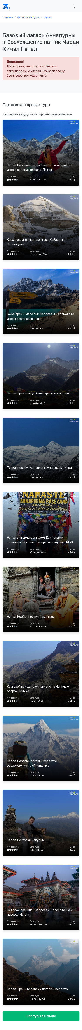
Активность (13, 176)
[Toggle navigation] (74, 6)
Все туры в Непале (41, 1016)
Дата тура (34, 176)
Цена (72, 176)
